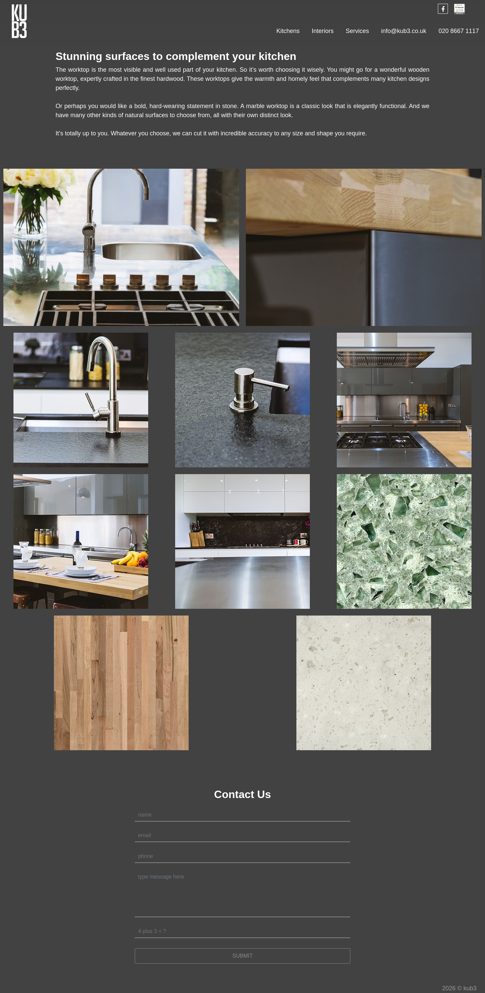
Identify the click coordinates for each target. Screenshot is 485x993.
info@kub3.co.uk (403, 31)
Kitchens (287, 31)
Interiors (322, 31)
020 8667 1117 (459, 31)
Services (357, 31)
